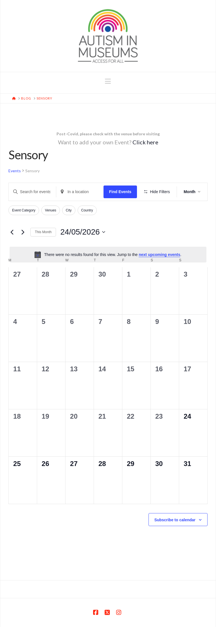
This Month (43, 232)
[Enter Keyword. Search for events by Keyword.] (32, 192)
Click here (145, 142)
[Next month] (22, 232)
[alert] (108, 254)
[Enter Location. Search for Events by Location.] (80, 192)
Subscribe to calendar (174, 520)
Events (14, 170)
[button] (108, 81)
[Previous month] (11, 232)
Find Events (120, 191)
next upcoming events (159, 254)
